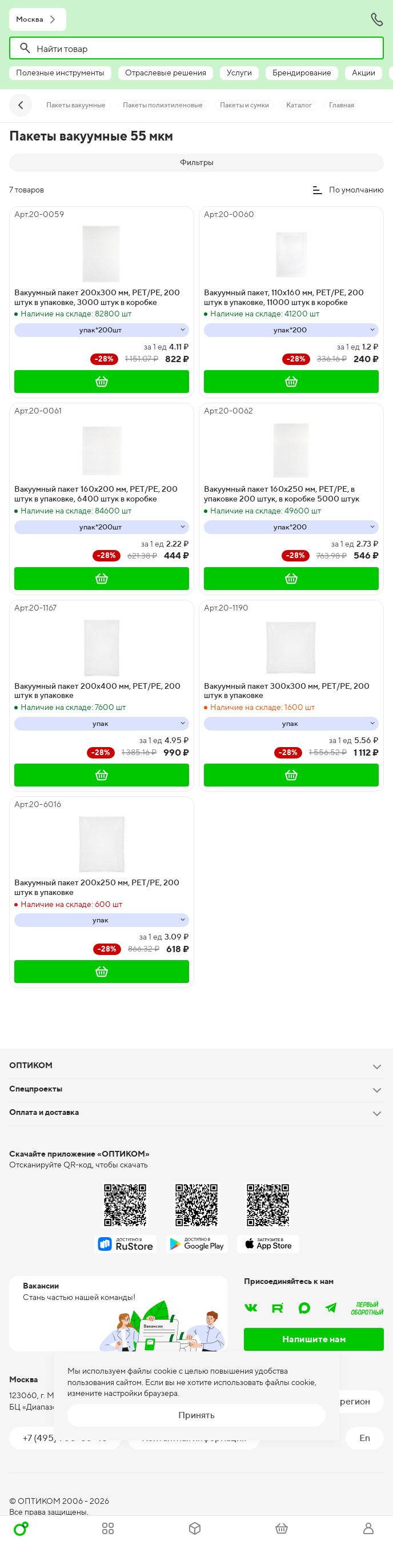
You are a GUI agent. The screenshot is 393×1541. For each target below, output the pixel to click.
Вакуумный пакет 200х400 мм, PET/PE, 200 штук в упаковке (97, 690)
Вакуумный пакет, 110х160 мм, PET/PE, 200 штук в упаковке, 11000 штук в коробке (284, 297)
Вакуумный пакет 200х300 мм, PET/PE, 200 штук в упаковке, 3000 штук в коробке (97, 297)
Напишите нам (314, 1339)
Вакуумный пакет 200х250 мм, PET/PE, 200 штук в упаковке (96, 887)
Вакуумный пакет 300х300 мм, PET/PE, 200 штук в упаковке (287, 690)
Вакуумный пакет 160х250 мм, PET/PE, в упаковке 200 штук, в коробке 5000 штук (281, 493)
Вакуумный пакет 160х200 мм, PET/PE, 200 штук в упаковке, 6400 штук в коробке (96, 493)
